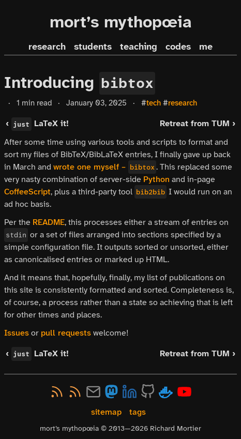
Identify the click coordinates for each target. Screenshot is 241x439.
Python (156, 179)
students (93, 47)
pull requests (66, 332)
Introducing (79, 82)
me (206, 47)
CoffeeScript (27, 191)
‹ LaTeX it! (37, 123)
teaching (138, 47)
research (47, 47)
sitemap (106, 412)
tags (137, 412)
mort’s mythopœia (121, 22)
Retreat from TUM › (197, 123)
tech (153, 103)
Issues (16, 332)
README (49, 222)
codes (178, 47)
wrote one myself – (104, 166)
